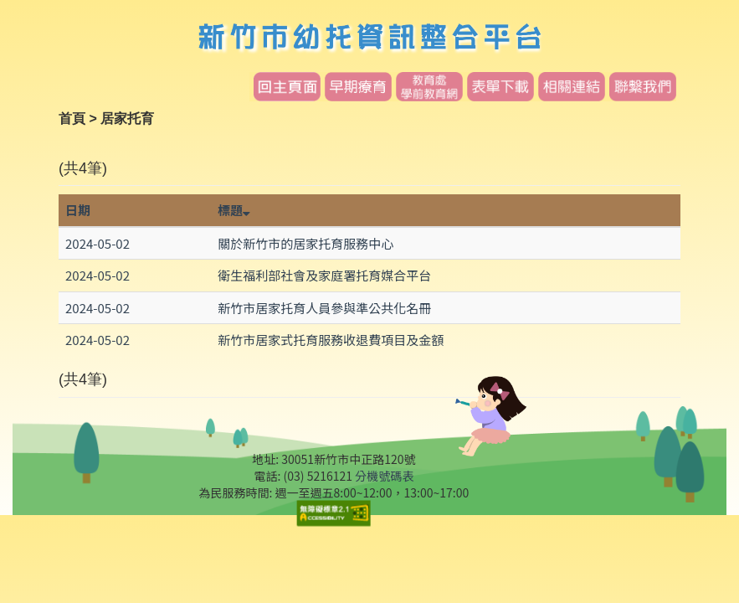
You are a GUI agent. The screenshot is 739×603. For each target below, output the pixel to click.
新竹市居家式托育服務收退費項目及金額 (331, 339)
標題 (234, 210)
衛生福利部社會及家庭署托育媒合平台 (324, 275)
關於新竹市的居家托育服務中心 (305, 243)
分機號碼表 (384, 475)
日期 (77, 210)
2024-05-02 (97, 243)
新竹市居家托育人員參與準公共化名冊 (324, 308)
